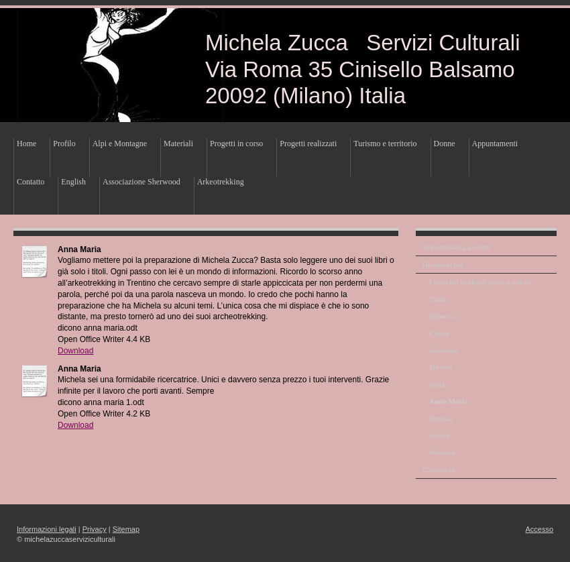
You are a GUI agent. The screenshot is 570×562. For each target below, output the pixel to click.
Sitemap (126, 529)
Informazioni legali (46, 529)
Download (75, 350)
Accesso (539, 529)
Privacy (94, 529)
